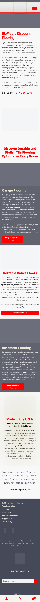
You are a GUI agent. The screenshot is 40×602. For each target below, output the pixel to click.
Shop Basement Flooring (13, 386)
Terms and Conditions (10, 515)
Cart (31, 597)
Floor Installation (8, 506)
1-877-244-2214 (23, 92)
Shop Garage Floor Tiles (12, 239)
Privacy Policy (7, 512)
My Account (6, 598)
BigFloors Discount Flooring (12, 503)
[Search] (36, 581)
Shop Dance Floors (20, 313)
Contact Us (6, 509)
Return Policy (7, 522)
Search (20, 598)
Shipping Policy (7, 518)
